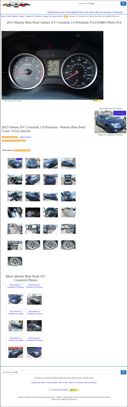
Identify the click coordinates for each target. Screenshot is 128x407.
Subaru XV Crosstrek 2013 (52, 16)
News (92, 12)
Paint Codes (83, 12)
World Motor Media (61, 390)
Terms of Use (63, 382)
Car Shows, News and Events (86, 382)
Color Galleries (72, 12)
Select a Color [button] (26, 137)
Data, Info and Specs (104, 12)
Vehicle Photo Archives (56, 12)
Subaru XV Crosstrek (33, 16)
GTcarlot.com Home (38, 382)
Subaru (22, 16)
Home (3, 16)
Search (71, 382)
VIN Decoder (118, 12)
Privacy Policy (52, 382)
